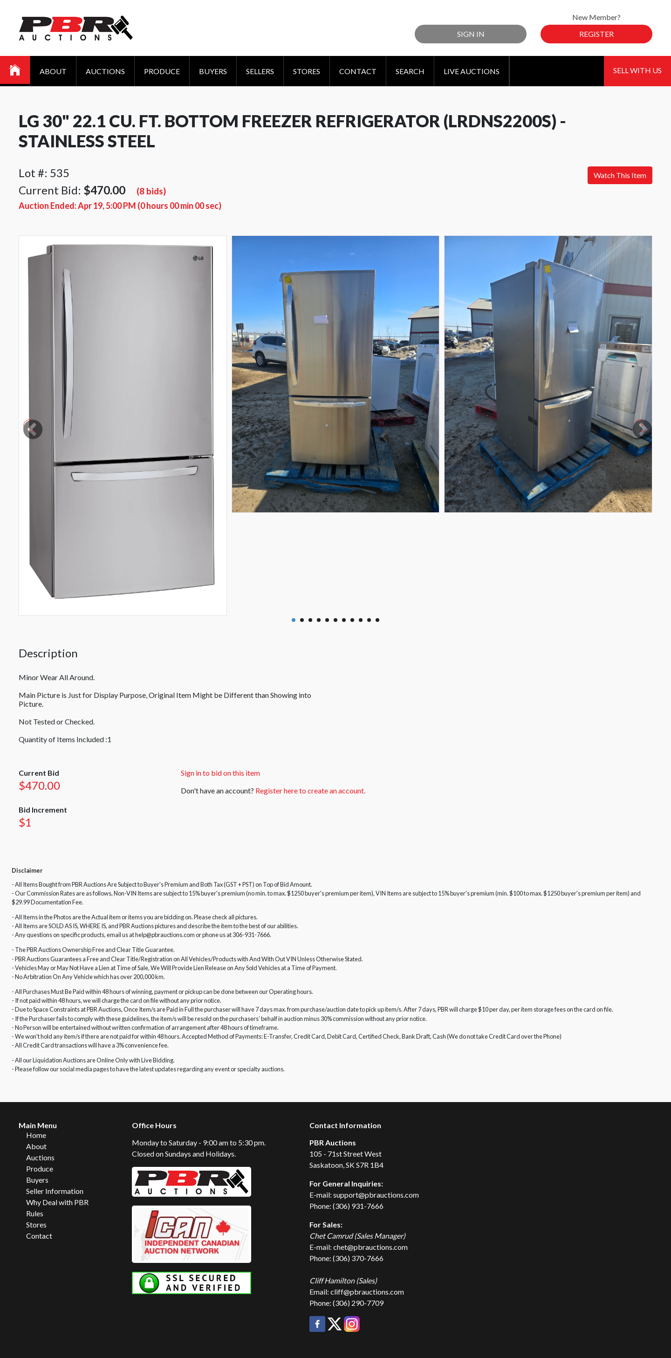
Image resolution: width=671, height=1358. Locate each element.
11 (377, 620)
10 (369, 620)
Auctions (105, 71)
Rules (34, 1213)
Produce (162, 71)
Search (410, 71)
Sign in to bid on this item (220, 772)
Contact (358, 71)
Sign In (471, 33)
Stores (306, 71)
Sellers (260, 71)
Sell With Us (637, 70)
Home (36, 1135)
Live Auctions (472, 71)
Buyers (213, 71)
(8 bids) (151, 191)
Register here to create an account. (310, 790)
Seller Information (54, 1190)
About (53, 71)
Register (596, 33)
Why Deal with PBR (57, 1202)
